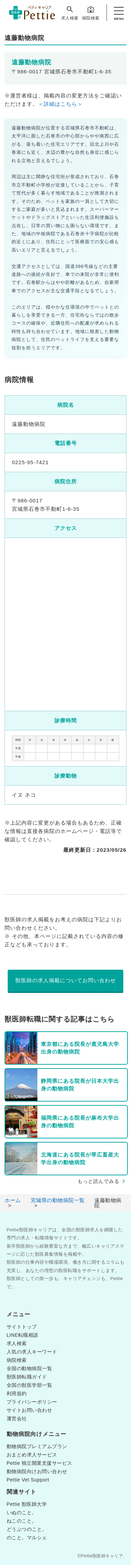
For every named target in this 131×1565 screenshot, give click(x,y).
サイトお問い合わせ (29, 1410)
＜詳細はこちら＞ (60, 104)
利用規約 (17, 1393)
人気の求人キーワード (32, 1352)
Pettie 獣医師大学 (27, 1504)
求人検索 (70, 13)
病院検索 (91, 13)
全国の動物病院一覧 (29, 1368)
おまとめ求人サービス (32, 1454)
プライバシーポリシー (32, 1402)
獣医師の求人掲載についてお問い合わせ (65, 980)
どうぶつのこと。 (27, 1529)
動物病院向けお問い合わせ (37, 1471)
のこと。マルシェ (27, 1537)
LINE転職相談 (22, 1335)
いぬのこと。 (22, 1512)
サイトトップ (22, 1326)
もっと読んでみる (98, 1181)
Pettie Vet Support (28, 1480)
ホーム (13, 1200)
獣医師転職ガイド (27, 1377)
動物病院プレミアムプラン (37, 1446)
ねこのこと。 (22, 1521)
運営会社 (17, 1418)
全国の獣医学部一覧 (29, 1385)
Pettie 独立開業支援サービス (39, 1463)
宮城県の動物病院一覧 (58, 1200)
